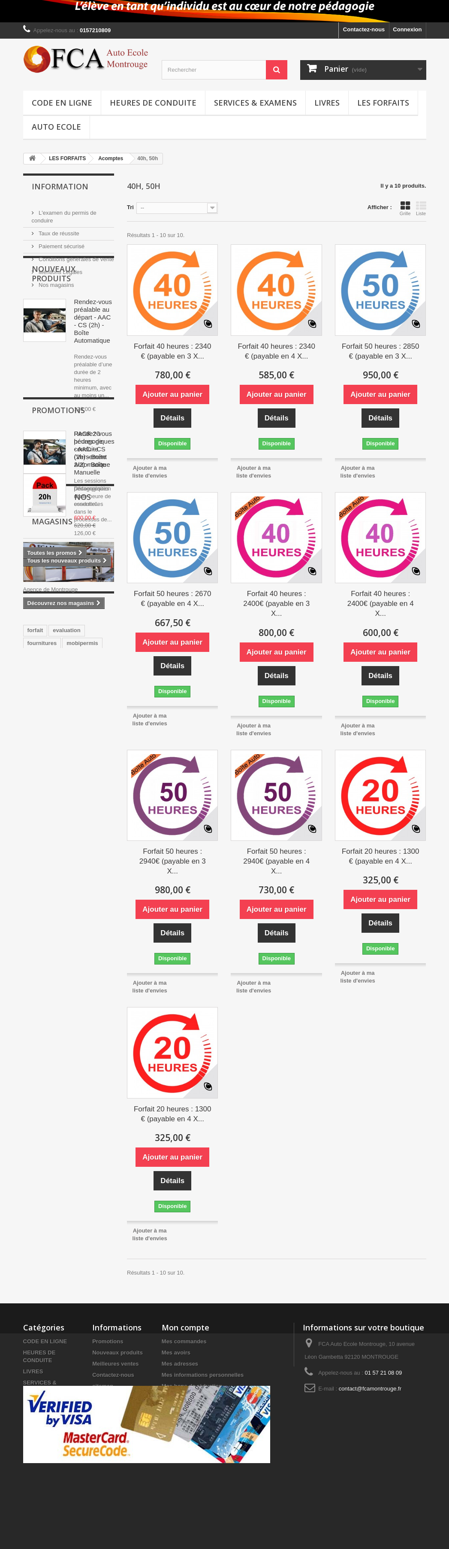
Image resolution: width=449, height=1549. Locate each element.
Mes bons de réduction (192, 1386)
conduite (61, 977)
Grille (405, 208)
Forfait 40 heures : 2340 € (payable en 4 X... (276, 351)
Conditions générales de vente (75, 256)
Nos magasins (55, 281)
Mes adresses (180, 1363)
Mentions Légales (60, 268)
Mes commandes (184, 1341)
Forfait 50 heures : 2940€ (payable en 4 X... (276, 861)
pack (33, 989)
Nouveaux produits (53, 319)
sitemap (102, 1386)
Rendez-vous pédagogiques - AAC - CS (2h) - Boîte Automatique (94, 494)
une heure (40, 1002)
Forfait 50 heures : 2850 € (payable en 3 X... (380, 351)
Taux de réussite (58, 230)
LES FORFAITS (383, 102)
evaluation (66, 951)
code (33, 977)
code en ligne (67, 989)
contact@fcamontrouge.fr (370, 1388)
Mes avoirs (176, 1352)
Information (60, 186)
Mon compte (185, 1327)
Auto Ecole (56, 127)
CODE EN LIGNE (62, 102)
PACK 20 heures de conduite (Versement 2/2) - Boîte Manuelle (90, 680)
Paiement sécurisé (61, 243)
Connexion (407, 29)
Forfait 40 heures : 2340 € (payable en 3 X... (172, 351)
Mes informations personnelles (203, 1375)
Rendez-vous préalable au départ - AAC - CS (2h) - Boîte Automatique (93, 366)
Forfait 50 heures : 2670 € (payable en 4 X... (172, 599)
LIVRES (327, 102)
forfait (35, 951)
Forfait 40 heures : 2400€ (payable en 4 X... (380, 604)
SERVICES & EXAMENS (255, 102)
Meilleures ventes (115, 1363)
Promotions (58, 637)
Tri (130, 207)
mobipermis (82, 964)
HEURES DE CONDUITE (153, 102)
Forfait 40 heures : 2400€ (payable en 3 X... (276, 604)
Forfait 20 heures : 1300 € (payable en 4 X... (380, 856)
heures (92, 977)
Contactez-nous (364, 29)
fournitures (42, 964)
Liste (421, 208)
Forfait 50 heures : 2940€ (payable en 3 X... (172, 861)
